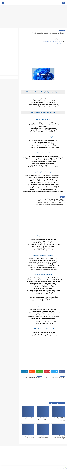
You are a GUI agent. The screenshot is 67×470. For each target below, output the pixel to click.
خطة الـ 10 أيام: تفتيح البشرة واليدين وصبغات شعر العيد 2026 (51, 200)
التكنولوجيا (62, 30)
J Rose (31, 2)
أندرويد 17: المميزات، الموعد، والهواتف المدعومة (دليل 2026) (58, 437)
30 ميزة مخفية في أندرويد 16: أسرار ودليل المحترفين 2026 (43, 419)
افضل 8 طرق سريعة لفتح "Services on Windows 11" (52, 41)
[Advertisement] (33, 17)
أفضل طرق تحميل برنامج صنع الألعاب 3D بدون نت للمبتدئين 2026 (50, 204)
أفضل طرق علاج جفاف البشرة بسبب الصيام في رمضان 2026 (51, 202)
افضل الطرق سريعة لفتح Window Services (54, 43)
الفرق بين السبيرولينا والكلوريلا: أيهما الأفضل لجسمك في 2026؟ (50, 199)
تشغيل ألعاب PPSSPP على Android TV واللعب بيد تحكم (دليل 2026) (59, 419)
